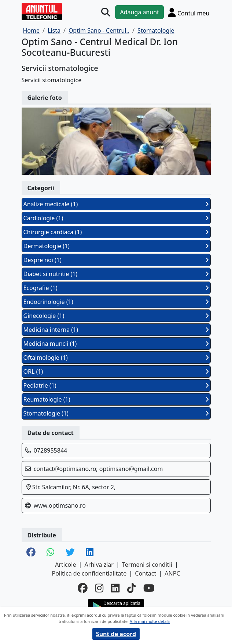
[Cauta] (105, 12)
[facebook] (83, 588)
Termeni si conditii (147, 565)
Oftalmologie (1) (116, 357)
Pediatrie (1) (116, 385)
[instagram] (99, 588)
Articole (65, 565)
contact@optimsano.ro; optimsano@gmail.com (98, 469)
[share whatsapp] (50, 552)
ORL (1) (116, 371)
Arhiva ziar (99, 565)
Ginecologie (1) (116, 316)
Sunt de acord (116, 634)
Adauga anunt (139, 12)
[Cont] (189, 12)
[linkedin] (115, 588)
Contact (145, 573)
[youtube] (148, 588)
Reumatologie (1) (116, 399)
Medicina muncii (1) (116, 344)
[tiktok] (131, 588)
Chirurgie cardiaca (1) (116, 232)
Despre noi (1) (116, 260)
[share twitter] (70, 552)
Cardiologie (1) (116, 218)
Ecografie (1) (116, 288)
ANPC (172, 573)
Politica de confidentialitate (89, 573)
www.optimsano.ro (60, 505)
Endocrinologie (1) (116, 302)
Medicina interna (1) (116, 330)
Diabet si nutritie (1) (116, 274)
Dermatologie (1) (116, 246)
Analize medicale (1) (116, 204)
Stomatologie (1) (116, 413)
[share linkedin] (90, 552)
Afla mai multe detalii (150, 621)
